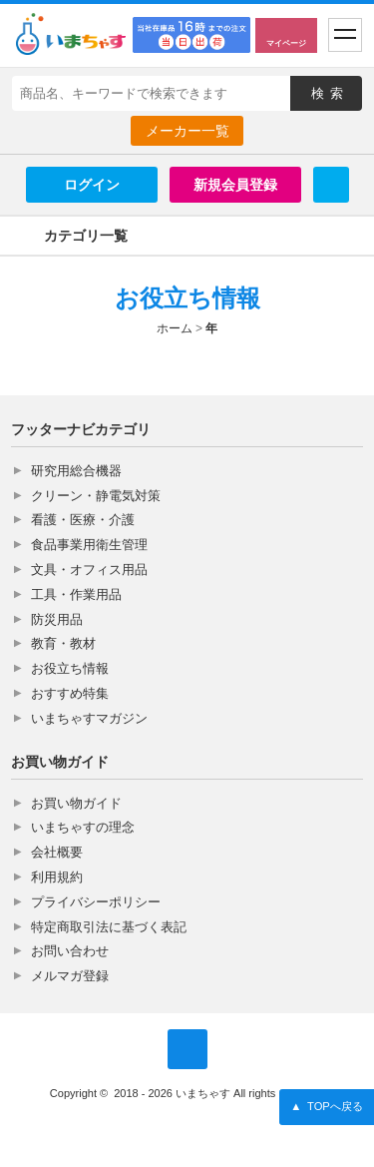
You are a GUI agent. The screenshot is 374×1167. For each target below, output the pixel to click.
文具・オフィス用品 (89, 569)
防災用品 (57, 619)
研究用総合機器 (76, 470)
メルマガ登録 (70, 975)
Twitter (331, 185)
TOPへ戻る (326, 1107)
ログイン (92, 185)
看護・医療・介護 (83, 519)
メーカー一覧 (187, 131)
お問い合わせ (70, 950)
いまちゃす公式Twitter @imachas (187, 1049)
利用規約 (57, 877)
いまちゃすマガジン (89, 718)
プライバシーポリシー (96, 901)
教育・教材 (63, 643)
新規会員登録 (235, 185)
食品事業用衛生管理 (89, 544)
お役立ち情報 (70, 668)
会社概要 (57, 852)
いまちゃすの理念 (83, 827)
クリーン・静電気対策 (96, 495)
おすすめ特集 (70, 693)
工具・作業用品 (76, 594)
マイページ (286, 43)
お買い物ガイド (76, 803)
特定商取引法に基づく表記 (109, 926)
